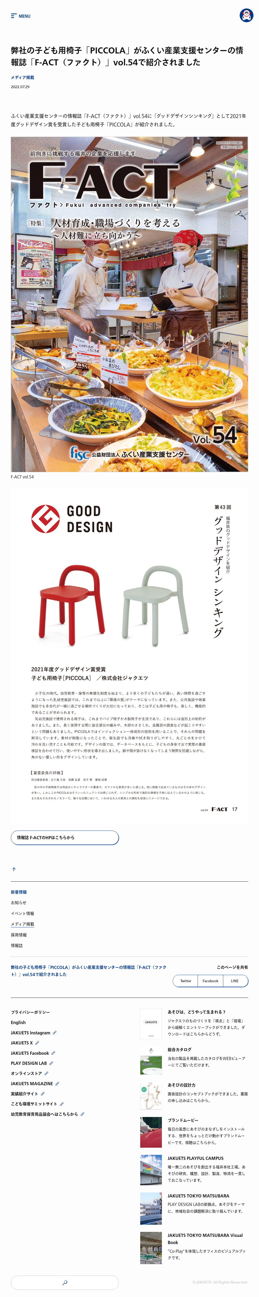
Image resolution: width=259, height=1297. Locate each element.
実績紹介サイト (24, 1094)
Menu (24, 16)
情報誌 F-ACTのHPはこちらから (46, 838)
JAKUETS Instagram (30, 1033)
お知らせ (18, 903)
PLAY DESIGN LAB (29, 1063)
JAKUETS (65, 1283)
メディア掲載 (22, 78)
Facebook (210, 981)
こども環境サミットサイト (34, 1104)
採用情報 (19, 935)
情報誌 (17, 946)
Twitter (185, 981)
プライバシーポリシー (30, 1012)
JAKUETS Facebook (30, 1053)
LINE (235, 981)
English (18, 1022)
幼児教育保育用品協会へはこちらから (44, 1114)
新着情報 (19, 892)
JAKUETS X (22, 1043)
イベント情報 (22, 914)
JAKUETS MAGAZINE (32, 1084)
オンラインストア (26, 1073)
